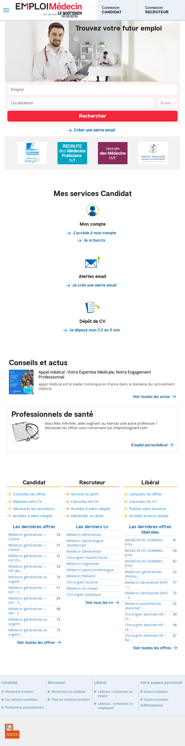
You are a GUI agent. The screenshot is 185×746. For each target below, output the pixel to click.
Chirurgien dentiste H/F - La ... (145, 627)
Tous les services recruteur (71, 699)
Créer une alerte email (94, 130)
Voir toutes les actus (151, 396)
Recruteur (92, 482)
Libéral (150, 482)
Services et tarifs (84, 494)
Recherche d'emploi (19, 691)
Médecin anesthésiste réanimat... (143, 605)
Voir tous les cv (99, 602)
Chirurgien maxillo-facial (87, 557)
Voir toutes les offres (36, 642)
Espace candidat (156, 691)
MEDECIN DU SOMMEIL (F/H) (144, 542)
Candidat (34, 482)
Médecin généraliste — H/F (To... (27, 558)
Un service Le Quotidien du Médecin (62, 15)
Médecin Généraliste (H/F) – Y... (146, 595)
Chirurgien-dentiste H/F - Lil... (145, 616)
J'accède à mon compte (94, 233)
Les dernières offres (34, 527)
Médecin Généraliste (84, 534)
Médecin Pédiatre (81, 576)
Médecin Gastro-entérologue (90, 570)
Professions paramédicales (24, 707)
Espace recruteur (156, 699)
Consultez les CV (84, 501)
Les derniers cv (92, 527)
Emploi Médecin (49, 10)
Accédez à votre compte (32, 515)
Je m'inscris (94, 240)
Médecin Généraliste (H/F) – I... (146, 584)
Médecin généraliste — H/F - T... (27, 589)
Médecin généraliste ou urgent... (27, 579)
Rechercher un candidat (68, 691)
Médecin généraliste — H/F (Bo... (27, 568)
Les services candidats (21, 699)
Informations (152, 705)
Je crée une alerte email (94, 285)
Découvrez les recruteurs (34, 508)
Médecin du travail (82, 588)
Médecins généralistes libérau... (143, 574)
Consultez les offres (29, 494)
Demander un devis (87, 515)
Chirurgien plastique (84, 594)
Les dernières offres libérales (150, 529)
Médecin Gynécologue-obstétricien (85, 543)
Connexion (112, 10)
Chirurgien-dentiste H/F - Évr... (145, 637)
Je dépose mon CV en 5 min (94, 330)
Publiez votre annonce (147, 508)
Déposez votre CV (27, 501)
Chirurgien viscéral (82, 582)
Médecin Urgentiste (83, 564)
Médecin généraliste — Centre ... (27, 536)
